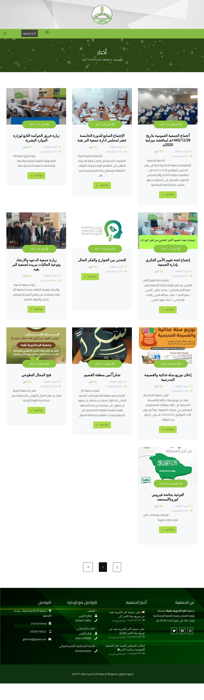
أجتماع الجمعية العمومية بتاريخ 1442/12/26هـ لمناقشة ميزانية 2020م (167, 147)
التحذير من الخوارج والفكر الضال (102, 267)
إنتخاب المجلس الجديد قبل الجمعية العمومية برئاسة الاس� (125, 654)
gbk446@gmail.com (34, 646)
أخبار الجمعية (29, 40)
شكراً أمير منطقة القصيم (102, 382)
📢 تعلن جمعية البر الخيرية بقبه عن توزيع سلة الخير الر (127, 621)
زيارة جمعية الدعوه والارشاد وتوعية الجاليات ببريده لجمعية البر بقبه (36, 271)
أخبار (157, 158)
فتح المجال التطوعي (36, 382)
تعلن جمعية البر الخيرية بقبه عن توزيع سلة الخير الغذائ (127, 637)
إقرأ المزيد (169, 201)
